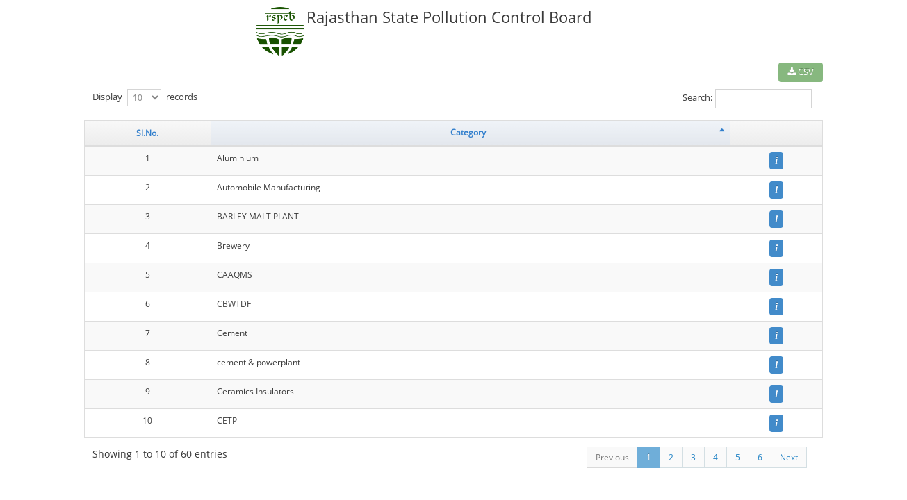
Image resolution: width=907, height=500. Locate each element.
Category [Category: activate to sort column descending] (468, 132)
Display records (144, 97)
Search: (747, 98)
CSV (800, 71)
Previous (612, 457)
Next (789, 457)
